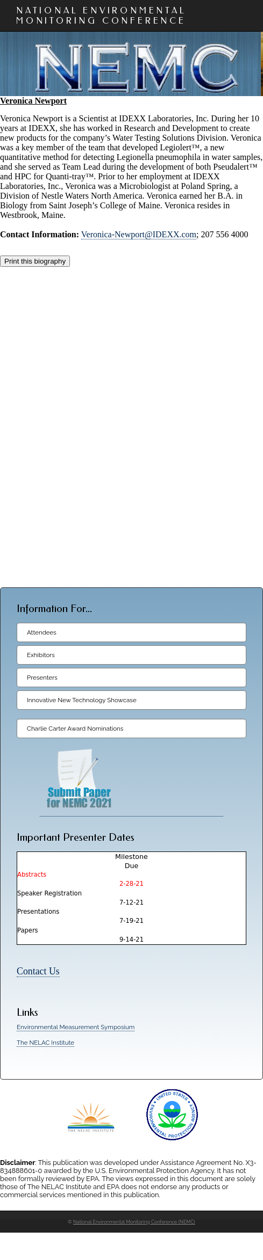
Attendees (41, 632)
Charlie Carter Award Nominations (75, 728)
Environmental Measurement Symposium (75, 1027)
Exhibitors (41, 655)
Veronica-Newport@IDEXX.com (138, 234)
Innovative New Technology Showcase (82, 700)
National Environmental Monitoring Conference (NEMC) (134, 1222)
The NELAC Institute (45, 1042)
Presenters (42, 677)
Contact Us (38, 971)
